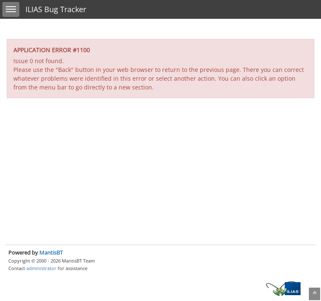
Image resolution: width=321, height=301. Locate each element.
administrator (41, 268)
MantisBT (51, 252)
